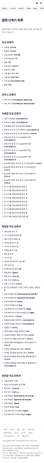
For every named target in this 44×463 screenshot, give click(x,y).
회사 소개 (5, 453)
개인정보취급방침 (22, 458)
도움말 (28, 8)
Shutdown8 (7, 433)
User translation (9, 436)
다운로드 (4, 8)
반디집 (12, 429)
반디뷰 (5, 429)
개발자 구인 (25, 436)
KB (18, 436)
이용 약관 (13, 458)
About (16, 433)
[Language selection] (37, 3)
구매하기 (21, 8)
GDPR (30, 433)
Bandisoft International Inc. (28, 441)
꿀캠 (18, 429)
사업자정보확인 (18, 448)
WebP (35, 8)
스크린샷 (13, 8)
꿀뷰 (23, 429)
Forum (23, 433)
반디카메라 (31, 429)
